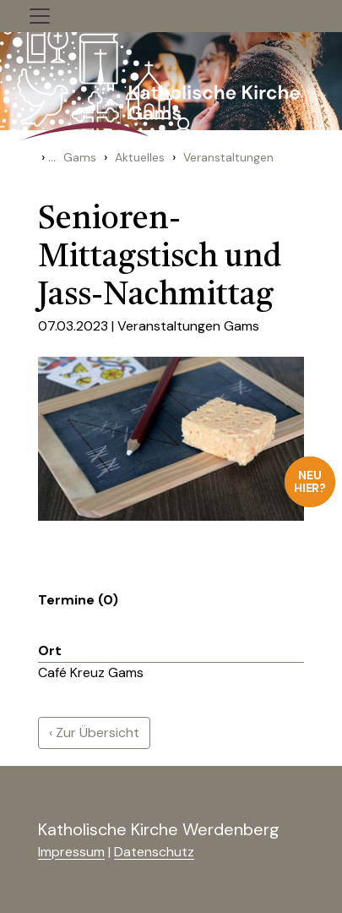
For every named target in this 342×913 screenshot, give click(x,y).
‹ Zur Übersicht (94, 732)
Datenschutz (154, 852)
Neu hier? (310, 481)
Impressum (71, 852)
